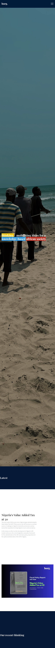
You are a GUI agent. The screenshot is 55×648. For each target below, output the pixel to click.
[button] (52, 3)
